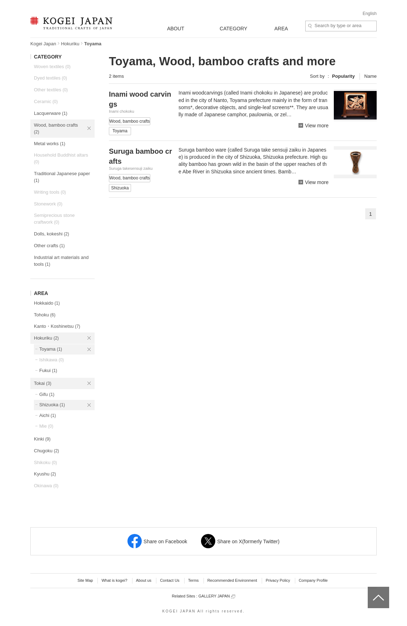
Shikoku (45, 462)
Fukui (48, 370)
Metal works (49, 143)
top (370, 589)
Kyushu (45, 474)
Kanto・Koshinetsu (57, 326)
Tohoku (44, 314)
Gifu (46, 394)
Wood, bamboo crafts (56, 128)
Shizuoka (52, 404)
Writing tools (50, 192)
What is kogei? (114, 580)
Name (370, 76)
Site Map (85, 580)
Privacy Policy (278, 580)
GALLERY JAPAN (217, 596)
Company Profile (313, 580)
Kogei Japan (43, 43)
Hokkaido (47, 303)
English (370, 13)
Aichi (47, 415)
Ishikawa (51, 359)
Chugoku (46, 450)
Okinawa (46, 485)
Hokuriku (70, 43)
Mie (46, 426)
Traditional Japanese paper (62, 177)
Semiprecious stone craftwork (54, 219)
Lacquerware (50, 113)
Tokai (42, 383)
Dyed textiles (50, 78)
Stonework (48, 204)
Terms (193, 580)
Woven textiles (52, 66)
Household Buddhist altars (61, 158)
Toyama (50, 349)
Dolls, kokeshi (51, 233)
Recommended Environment (232, 580)
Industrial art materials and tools (61, 261)
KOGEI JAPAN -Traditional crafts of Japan (71, 23)
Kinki (42, 439)
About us (143, 580)
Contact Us (169, 580)
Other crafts (49, 245)
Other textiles (51, 89)
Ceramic (46, 101)
